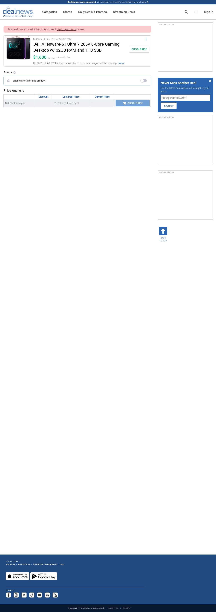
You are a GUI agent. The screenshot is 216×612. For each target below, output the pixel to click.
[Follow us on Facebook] (8, 595)
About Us (10, 564)
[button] (65, 51)
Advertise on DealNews (45, 564)
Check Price (133, 103)
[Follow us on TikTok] (32, 595)
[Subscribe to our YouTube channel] (39, 595)
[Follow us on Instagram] (16, 595)
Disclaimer (126, 608)
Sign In (208, 12)
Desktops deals (66, 29)
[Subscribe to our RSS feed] (55, 595)
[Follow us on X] (24, 595)
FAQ (62, 564)
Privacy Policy (113, 608)
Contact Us (24, 564)
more (121, 63)
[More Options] (146, 39)
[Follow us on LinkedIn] (47, 595)
